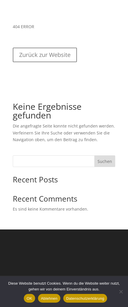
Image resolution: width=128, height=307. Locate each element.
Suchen (105, 161)
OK (29, 298)
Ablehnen (49, 298)
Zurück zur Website (45, 55)
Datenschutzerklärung (85, 298)
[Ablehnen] (121, 292)
